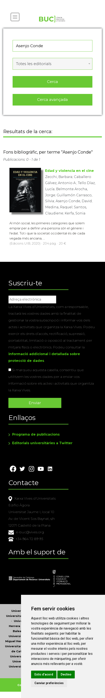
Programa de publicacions (36, 434)
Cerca (52, 81)
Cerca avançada (52, 99)
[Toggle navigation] (15, 17)
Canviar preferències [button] (49, 683)
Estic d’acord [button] (43, 674)
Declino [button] (66, 674)
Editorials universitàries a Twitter (42, 443)
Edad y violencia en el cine (69, 171)
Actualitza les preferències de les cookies (38, 3)
